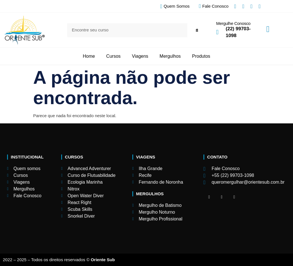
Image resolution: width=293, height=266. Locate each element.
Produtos (201, 56)
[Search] (196, 30)
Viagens (140, 56)
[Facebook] (209, 197)
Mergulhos (170, 56)
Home (89, 56)
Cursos (113, 56)
